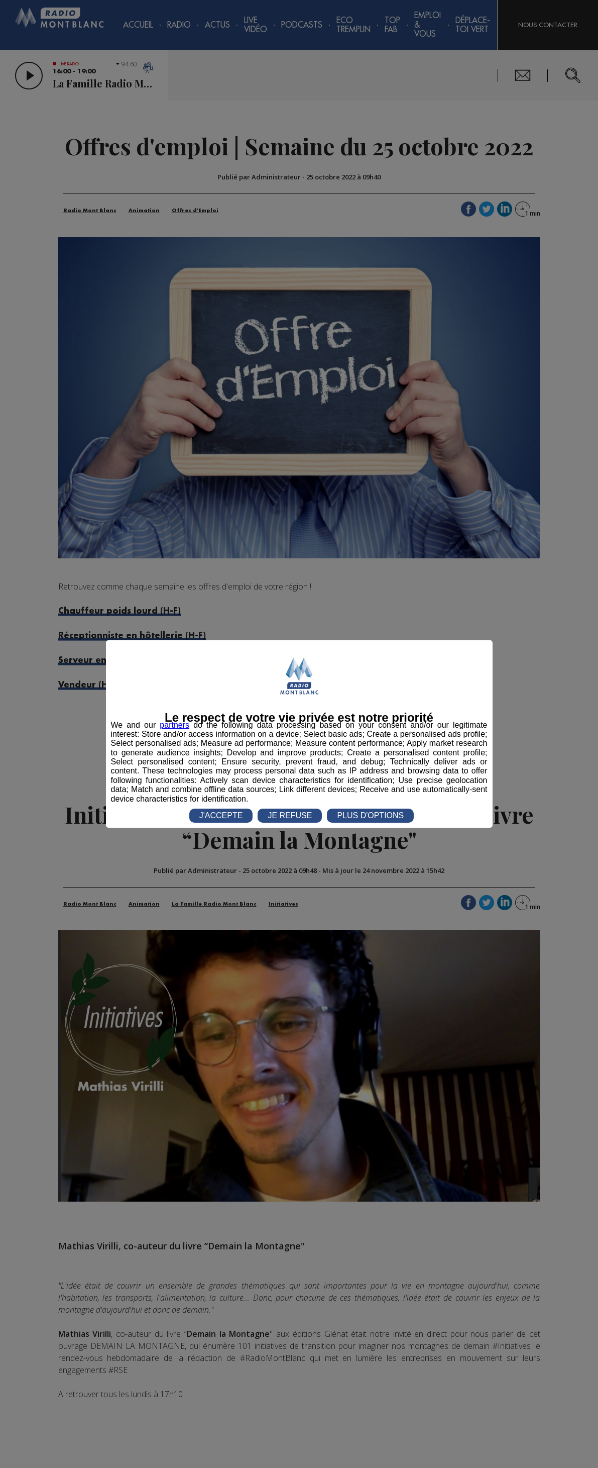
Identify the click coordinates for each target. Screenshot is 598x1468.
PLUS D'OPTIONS (370, 815)
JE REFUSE (290, 815)
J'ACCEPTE (221, 815)
